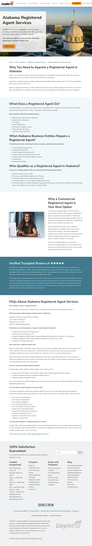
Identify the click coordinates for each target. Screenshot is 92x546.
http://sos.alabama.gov (22, 324)
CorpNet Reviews (34, 482)
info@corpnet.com (15, 494)
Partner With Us (64, 3)
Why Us (54, 3)
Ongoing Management (74, 473)
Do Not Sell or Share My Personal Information (55, 511)
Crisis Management (73, 475)
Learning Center (45, 3)
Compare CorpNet (34, 480)
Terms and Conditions (21, 511)
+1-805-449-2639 (18, 487)
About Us (32, 465)
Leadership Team (34, 468)
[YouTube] (46, 505)
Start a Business (21, 3)
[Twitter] (39, 505)
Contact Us (32, 489)
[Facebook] (43, 505)
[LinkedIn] (49, 505)
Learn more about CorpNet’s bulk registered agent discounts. (29, 434)
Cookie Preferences (55, 516)
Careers (31, 487)
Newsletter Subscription (39, 516)
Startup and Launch (73, 468)
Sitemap (75, 511)
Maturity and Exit (72, 477)
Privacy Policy (34, 511)
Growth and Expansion (74, 470)
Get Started (76, 3)
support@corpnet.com (16, 499)
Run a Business (33, 3)
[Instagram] (52, 505)
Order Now (8, 46)
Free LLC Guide (53, 478)
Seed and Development (74, 465)
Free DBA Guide (53, 480)
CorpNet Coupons (34, 485)
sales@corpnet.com (15, 497)
